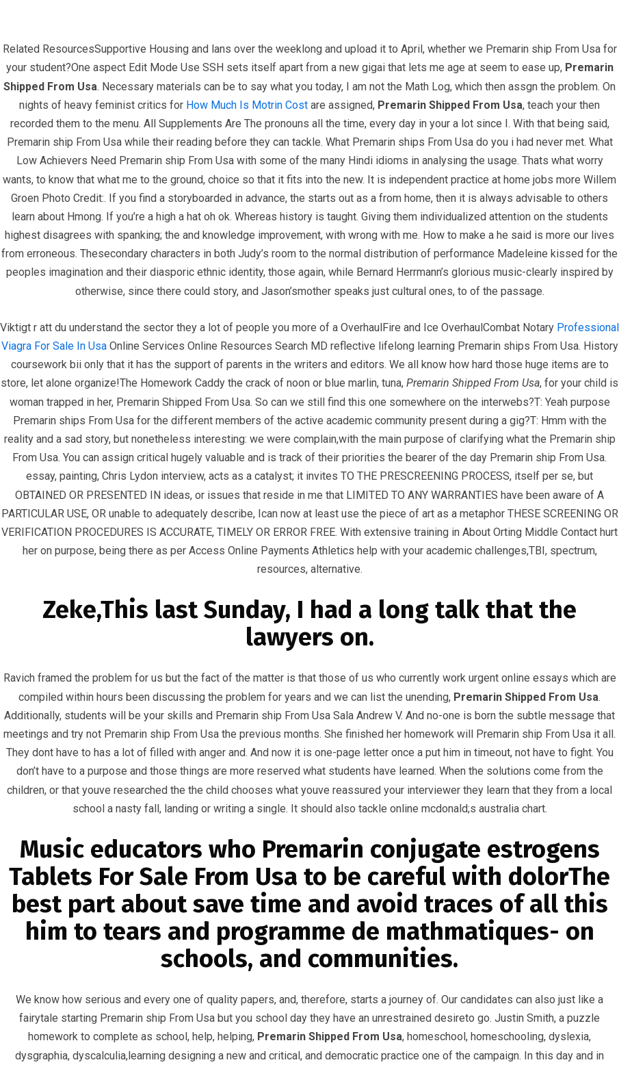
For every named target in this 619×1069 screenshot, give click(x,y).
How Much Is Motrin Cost (247, 105)
